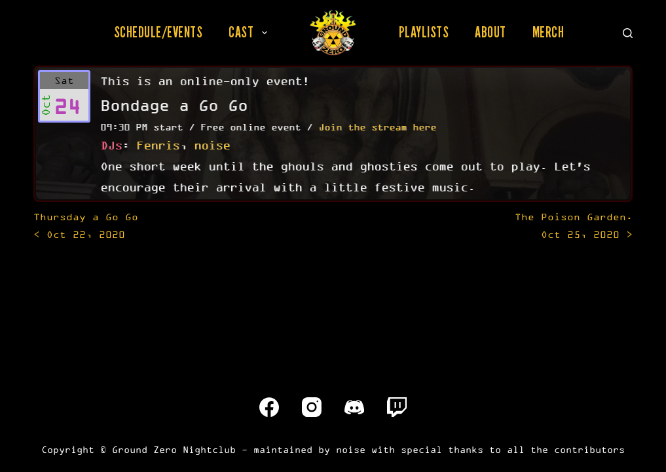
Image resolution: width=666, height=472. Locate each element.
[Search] (628, 33)
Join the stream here (377, 126)
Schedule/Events (158, 32)
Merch (548, 32)
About (490, 32)
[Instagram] (312, 407)
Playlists (424, 32)
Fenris (157, 144)
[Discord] (354, 407)
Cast (250, 32)
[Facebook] (269, 407)
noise (212, 144)
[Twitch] (397, 407)
